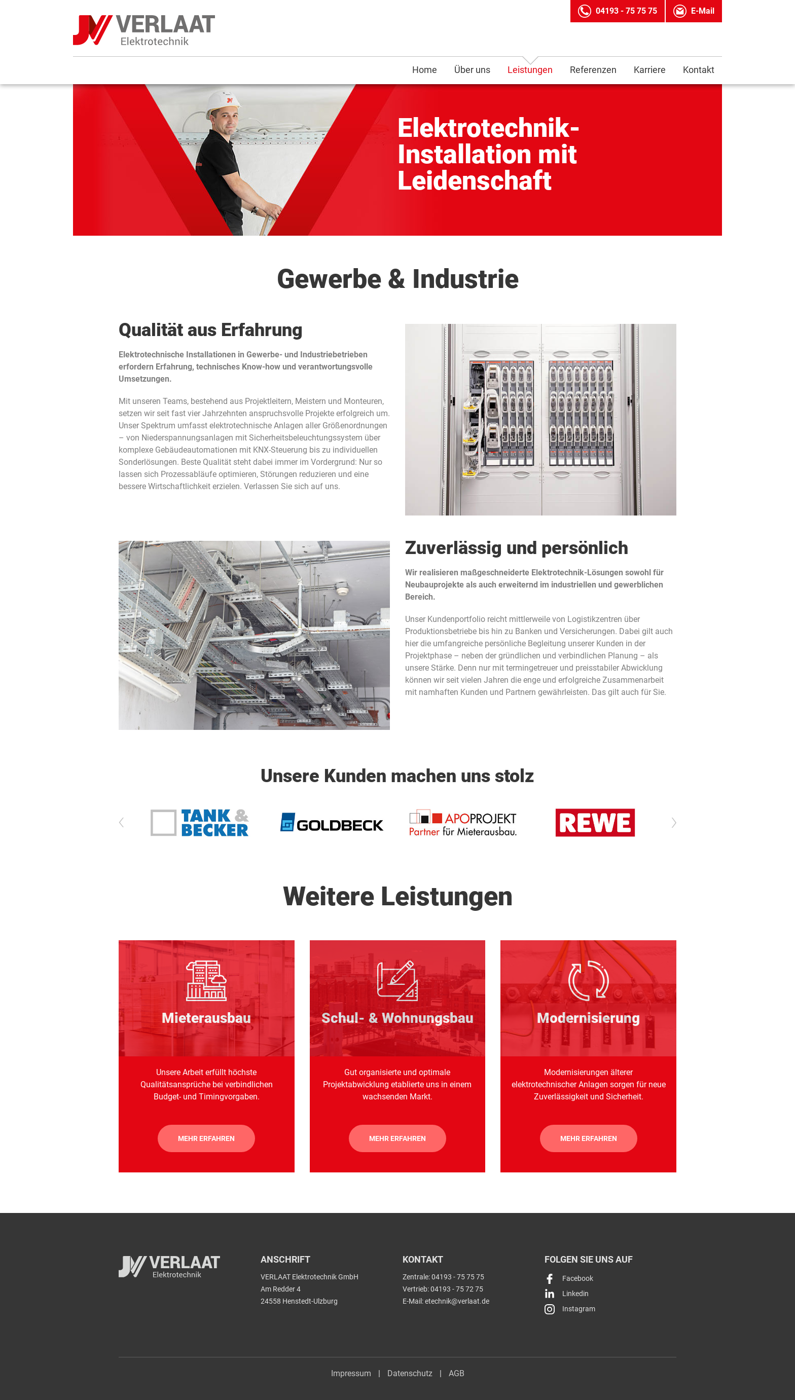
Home (424, 69)
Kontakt (698, 69)
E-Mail (702, 11)
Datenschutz (409, 1373)
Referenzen (593, 69)
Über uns (472, 69)
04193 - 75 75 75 (626, 11)
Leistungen (530, 69)
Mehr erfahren (206, 1138)
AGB (456, 1373)
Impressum (351, 1373)
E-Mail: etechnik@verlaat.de (446, 1301)
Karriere (650, 69)
